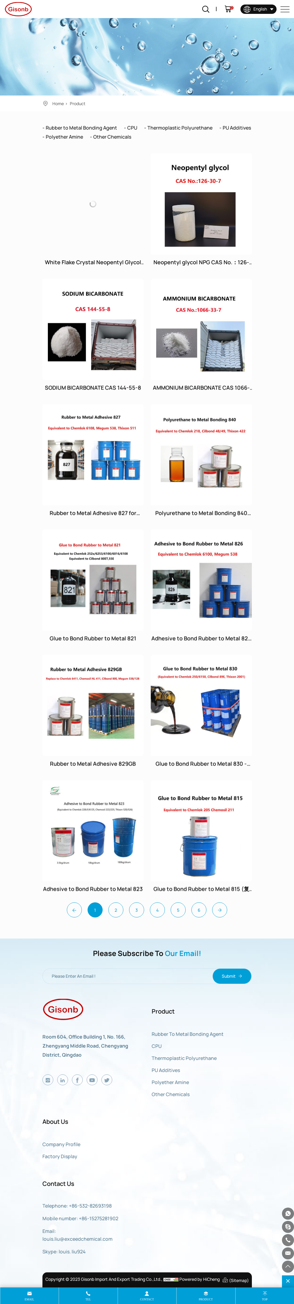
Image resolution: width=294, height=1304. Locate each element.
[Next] (219, 909)
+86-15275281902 (98, 1218)
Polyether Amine (64, 136)
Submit (232, 976)
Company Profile (61, 1144)
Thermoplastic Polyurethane (179, 127)
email (29, 1299)
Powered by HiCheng (199, 1279)
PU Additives (237, 127)
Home (58, 103)
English (255, 9)
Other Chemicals (112, 136)
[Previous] (74, 909)
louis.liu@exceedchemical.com (77, 1239)
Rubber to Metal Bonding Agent (81, 127)
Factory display (59, 1156)
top (265, 1299)
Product (77, 103)
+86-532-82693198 (90, 1205)
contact (147, 1299)
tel (88, 1299)
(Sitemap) (235, 1280)
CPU (132, 127)
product (206, 1299)
